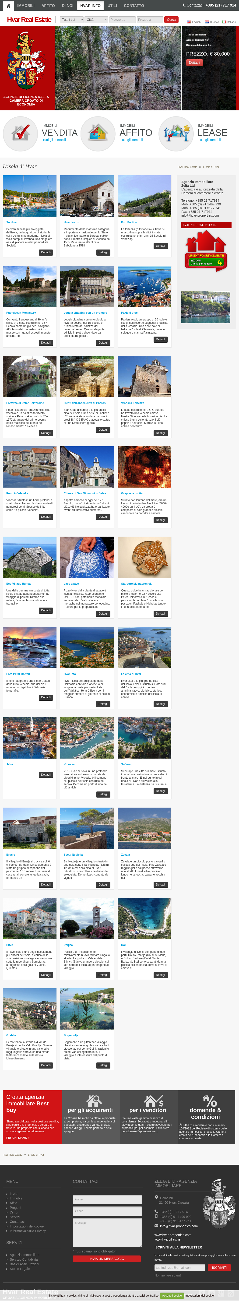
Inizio (14, 1194)
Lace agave (71, 583)
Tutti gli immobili (54, 140)
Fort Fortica (129, 222)
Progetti (15, 1208)
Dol (123, 945)
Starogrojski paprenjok (136, 583)
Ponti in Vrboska (17, 493)
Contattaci (17, 1222)
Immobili (16, 1198)
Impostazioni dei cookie (199, 1295)
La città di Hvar (131, 674)
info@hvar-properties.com (179, 1226)
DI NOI (67, 6)
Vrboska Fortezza (132, 403)
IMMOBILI (26, 6)
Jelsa (9, 764)
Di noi (14, 1212)
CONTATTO (134, 6)
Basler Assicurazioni (24, 1264)
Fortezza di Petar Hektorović (25, 403)
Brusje (10, 854)
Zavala (125, 854)
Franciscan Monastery (21, 312)
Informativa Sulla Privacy (28, 1231)
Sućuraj (126, 764)
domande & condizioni (205, 1113)
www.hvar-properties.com (173, 1235)
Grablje (11, 1035)
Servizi (15, 1217)
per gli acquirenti (90, 1110)
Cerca (171, 19)
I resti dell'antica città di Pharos (85, 403)
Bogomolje (71, 1035)
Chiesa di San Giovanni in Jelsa (85, 493)
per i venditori (147, 1110)
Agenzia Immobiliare (24, 1255)
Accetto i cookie (172, 1295)
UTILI (112, 6)
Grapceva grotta (132, 493)
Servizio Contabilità (24, 1259)
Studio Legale (20, 1269)
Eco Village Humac (18, 583)
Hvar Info (70, 674)
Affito (13, 1203)
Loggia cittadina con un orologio (85, 312)
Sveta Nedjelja (73, 854)
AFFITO (48, 6)
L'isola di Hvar (211, 166)
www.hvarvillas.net (168, 1239)
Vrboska (69, 764)
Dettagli (194, 62)
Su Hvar (11, 222)
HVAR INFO (90, 6)
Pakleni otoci (129, 312)
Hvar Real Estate (187, 166)
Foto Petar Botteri (18, 674)
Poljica (68, 945)
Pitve (9, 945)
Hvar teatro (71, 222)
